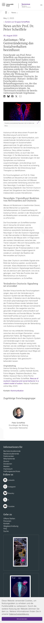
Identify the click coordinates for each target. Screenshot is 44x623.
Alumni (6, 461)
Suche (6, 531)
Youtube (11, 506)
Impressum (8, 469)
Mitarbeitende (9, 459)
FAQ (5, 528)
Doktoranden (8, 456)
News (13, 12)
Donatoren (7, 464)
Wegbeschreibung (10, 526)
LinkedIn (11, 480)
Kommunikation (17, 391)
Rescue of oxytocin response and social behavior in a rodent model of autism (21, 381)
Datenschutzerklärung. (19, 614)
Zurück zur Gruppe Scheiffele (17, 22)
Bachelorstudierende (11, 451)
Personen (7, 521)
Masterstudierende (11, 454)
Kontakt (6, 523)
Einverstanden (22, 619)
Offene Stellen (9, 518)
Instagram (12, 487)
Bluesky (11, 493)
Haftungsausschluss (11, 471)
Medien (6, 466)
